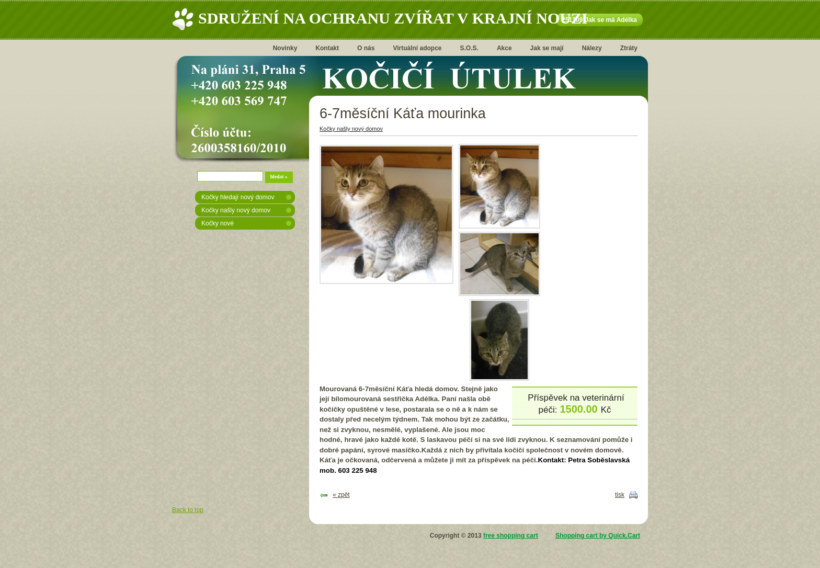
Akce (504, 48)
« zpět (341, 494)
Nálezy (592, 48)
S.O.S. (469, 48)
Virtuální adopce (417, 48)
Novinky (285, 48)
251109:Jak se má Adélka (599, 20)
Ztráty (628, 48)
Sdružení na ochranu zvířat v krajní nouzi (393, 18)
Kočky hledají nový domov (237, 197)
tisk (619, 494)
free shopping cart (510, 535)
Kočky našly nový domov (235, 210)
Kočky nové (217, 223)
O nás (365, 48)
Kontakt (327, 48)
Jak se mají (547, 48)
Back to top (187, 510)
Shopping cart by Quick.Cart (597, 535)
